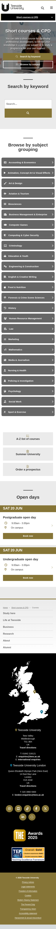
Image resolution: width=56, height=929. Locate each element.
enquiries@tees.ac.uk (29, 756)
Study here (9, 613)
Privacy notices (28, 882)
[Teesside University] (34, 692)
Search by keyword (28, 56)
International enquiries (29, 759)
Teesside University (12, 7)
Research (8, 634)
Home (5, 608)
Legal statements (28, 887)
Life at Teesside (12, 620)
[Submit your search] (28, 113)
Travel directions (28, 747)
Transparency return (28, 909)
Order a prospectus (28, 469)
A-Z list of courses (28, 438)
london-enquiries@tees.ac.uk (29, 795)
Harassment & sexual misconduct (28, 918)
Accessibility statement (28, 913)
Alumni (7, 647)
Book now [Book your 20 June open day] (28, 536)
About (6, 640)
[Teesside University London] (41, 712)
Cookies (28, 896)
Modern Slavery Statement (28, 900)
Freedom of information (28, 891)
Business (8, 627)
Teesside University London (28, 765)
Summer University (28, 454)
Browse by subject (28, 64)
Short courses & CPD (27, 17)
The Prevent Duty (28, 904)
